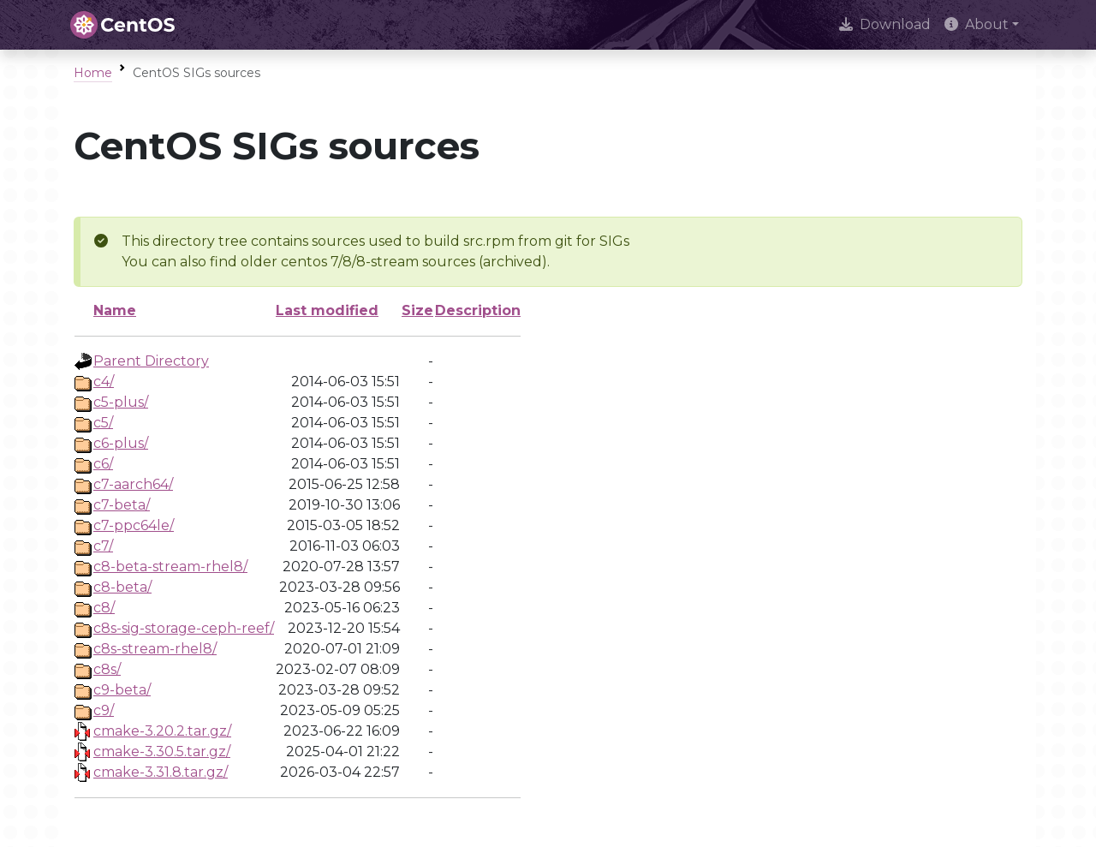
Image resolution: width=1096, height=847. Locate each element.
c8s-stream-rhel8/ (155, 649)
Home (93, 73)
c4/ (103, 381)
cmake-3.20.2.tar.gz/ (162, 731)
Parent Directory (151, 361)
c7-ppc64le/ (133, 525)
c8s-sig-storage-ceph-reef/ (183, 628)
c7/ (103, 546)
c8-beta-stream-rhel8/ (170, 566)
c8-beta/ (122, 587)
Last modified (327, 310)
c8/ (104, 607)
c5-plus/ (120, 402)
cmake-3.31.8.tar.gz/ (160, 772)
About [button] (976, 24)
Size (417, 310)
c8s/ (107, 669)
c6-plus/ (120, 443)
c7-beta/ (121, 505)
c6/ (103, 464)
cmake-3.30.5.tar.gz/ (161, 751)
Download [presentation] (885, 24)
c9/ (103, 710)
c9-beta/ (122, 690)
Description (478, 310)
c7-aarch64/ (133, 484)
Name (114, 310)
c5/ (103, 423)
